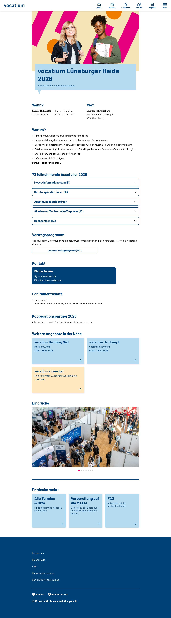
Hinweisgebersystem (43, 573)
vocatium (38, 594)
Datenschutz (38, 559)
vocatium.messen (60, 594)
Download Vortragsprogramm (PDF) (64, 250)
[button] (85, 182)
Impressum (38, 553)
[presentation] (34, 441)
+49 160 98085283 (45, 277)
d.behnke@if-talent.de (48, 281)
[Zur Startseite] (15, 5)
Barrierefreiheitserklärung (45, 579)
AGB (34, 566)
